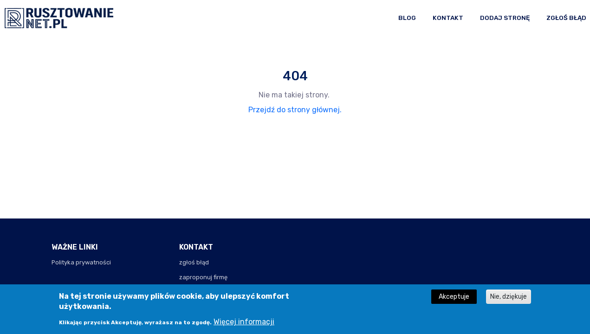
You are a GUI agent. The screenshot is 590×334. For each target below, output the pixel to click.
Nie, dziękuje (508, 300)
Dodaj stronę (505, 17)
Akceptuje (454, 300)
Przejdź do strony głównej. (295, 109)
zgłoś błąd (194, 262)
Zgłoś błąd (566, 17)
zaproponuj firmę (203, 277)
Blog (407, 17)
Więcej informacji (244, 325)
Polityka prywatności (81, 262)
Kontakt (448, 17)
